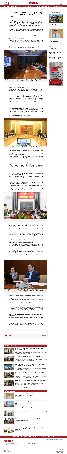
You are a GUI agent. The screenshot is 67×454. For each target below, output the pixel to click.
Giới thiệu (51, 439)
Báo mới (60, 439)
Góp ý (58, 4)
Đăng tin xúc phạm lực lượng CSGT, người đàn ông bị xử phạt (30, 380)
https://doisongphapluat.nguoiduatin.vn (9, 443)
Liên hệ (56, 4)
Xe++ (33, 6)
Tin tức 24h (56, 439)
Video (43, 6)
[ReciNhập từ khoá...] (58, 6)
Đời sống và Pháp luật (52, 24)
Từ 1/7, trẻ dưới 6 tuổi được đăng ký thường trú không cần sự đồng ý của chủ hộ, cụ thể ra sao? (56, 53)
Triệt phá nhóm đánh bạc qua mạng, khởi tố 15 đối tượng (29, 356)
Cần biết (47, 6)
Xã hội (25, 6)
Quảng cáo (61, 4)
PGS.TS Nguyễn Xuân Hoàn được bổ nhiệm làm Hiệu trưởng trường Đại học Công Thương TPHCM (30, 394)
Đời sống (20, 6)
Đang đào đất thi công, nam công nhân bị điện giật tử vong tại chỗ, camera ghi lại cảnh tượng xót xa (30, 365)
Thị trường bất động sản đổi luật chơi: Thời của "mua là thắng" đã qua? (55, 45)
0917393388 (6, 450)
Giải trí (29, 6)
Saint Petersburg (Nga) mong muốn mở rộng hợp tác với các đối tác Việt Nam (56, 58)
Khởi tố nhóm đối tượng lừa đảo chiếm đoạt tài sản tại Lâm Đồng (31, 411)
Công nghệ (38, 6)
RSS (47, 439)
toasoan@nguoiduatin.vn (8, 451)
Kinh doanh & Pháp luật (12, 6)
